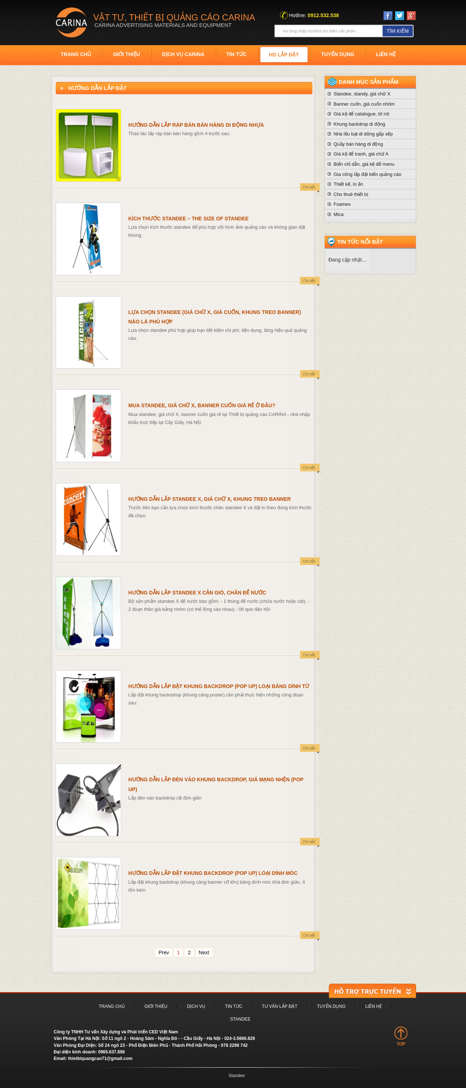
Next (204, 952)
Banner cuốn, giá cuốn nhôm (364, 104)
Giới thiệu (126, 54)
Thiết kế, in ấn (348, 184)
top (401, 1035)
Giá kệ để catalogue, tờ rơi (361, 114)
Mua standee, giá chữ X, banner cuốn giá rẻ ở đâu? (202, 405)
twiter (399, 15)
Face (387, 15)
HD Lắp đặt (284, 55)
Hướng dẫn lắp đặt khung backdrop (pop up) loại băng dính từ (219, 686)
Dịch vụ (196, 1006)
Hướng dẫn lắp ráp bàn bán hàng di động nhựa (196, 125)
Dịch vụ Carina (183, 54)
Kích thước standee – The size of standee (189, 218)
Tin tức (236, 54)
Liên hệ (386, 54)
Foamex (342, 204)
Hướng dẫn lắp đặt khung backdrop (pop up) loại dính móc (213, 873)
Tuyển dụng (337, 54)
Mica (338, 214)
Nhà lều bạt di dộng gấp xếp (362, 134)
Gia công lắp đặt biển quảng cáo (367, 174)
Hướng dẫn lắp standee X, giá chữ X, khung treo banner (210, 499)
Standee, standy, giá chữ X (361, 94)
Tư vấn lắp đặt (279, 1006)
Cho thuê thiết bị (350, 194)
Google (411, 17)
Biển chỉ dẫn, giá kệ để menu (363, 164)
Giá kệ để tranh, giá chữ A (360, 154)
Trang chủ (76, 54)
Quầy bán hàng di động (358, 144)
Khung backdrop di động (359, 124)
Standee (240, 1019)
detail (310, 188)
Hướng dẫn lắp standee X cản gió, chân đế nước (197, 593)
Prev (163, 952)
